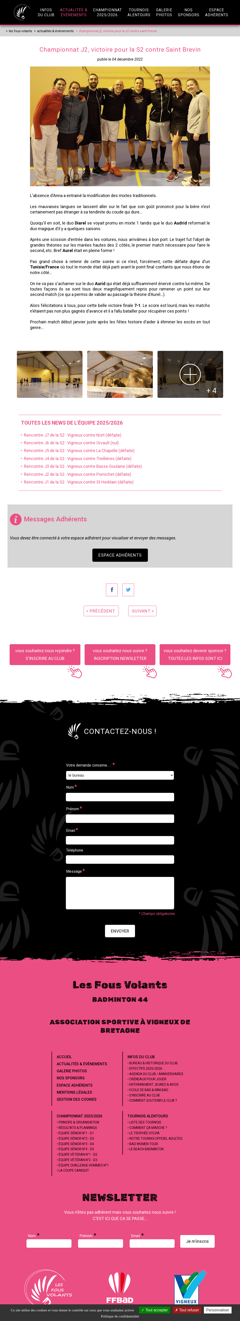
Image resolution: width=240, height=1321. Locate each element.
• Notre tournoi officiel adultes (155, 1138)
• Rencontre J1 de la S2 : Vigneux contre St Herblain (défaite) (76, 482)
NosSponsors (188, 12)
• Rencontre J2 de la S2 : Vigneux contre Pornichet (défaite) (75, 474)
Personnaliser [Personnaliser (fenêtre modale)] (217, 1310)
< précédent (100, 610)
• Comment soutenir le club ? (152, 1100)
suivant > (143, 610)
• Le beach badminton (146, 1149)
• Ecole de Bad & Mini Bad (148, 1090)
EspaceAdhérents (216, 12)
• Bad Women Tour (143, 1144)
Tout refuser (187, 1310)
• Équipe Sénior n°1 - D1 (75, 1133)
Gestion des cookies (77, 1099)
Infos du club (141, 1057)
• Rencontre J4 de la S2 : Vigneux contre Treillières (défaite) (75, 458)
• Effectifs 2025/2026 (145, 1068)
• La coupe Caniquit (73, 1170)
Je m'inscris (197, 1241)
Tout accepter (154, 1310)
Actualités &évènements (73, 12)
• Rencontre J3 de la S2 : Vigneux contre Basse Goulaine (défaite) (80, 466)
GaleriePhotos (164, 12)
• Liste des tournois (144, 1122)
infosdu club (46, 12)
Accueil (64, 1057)
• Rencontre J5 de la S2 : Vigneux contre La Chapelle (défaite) (77, 450)
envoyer (120, 931)
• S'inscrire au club (144, 1095)
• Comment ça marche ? (147, 1128)
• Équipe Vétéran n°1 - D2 (77, 1154)
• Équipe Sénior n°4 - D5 (75, 1149)
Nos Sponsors (71, 1078)
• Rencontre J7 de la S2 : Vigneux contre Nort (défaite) (70, 435)
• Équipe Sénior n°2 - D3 (75, 1138)
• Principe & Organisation (78, 1122)
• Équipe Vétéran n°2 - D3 (77, 1160)
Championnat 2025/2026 (79, 1116)
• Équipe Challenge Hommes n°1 (83, 1165)
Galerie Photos (72, 1071)
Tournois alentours (148, 1116)
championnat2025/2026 (107, 12)
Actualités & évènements (82, 1064)
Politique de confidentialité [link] (120, 1316)
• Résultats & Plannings (77, 1128)
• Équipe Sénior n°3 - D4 (75, 1144)
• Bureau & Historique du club (153, 1063)
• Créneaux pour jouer (147, 1079)
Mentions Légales (74, 1092)
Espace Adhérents (120, 555)
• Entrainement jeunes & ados (153, 1084)
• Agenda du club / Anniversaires (155, 1074)
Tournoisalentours (139, 12)
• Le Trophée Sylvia (144, 1133)
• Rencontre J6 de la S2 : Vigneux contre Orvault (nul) (69, 442)
